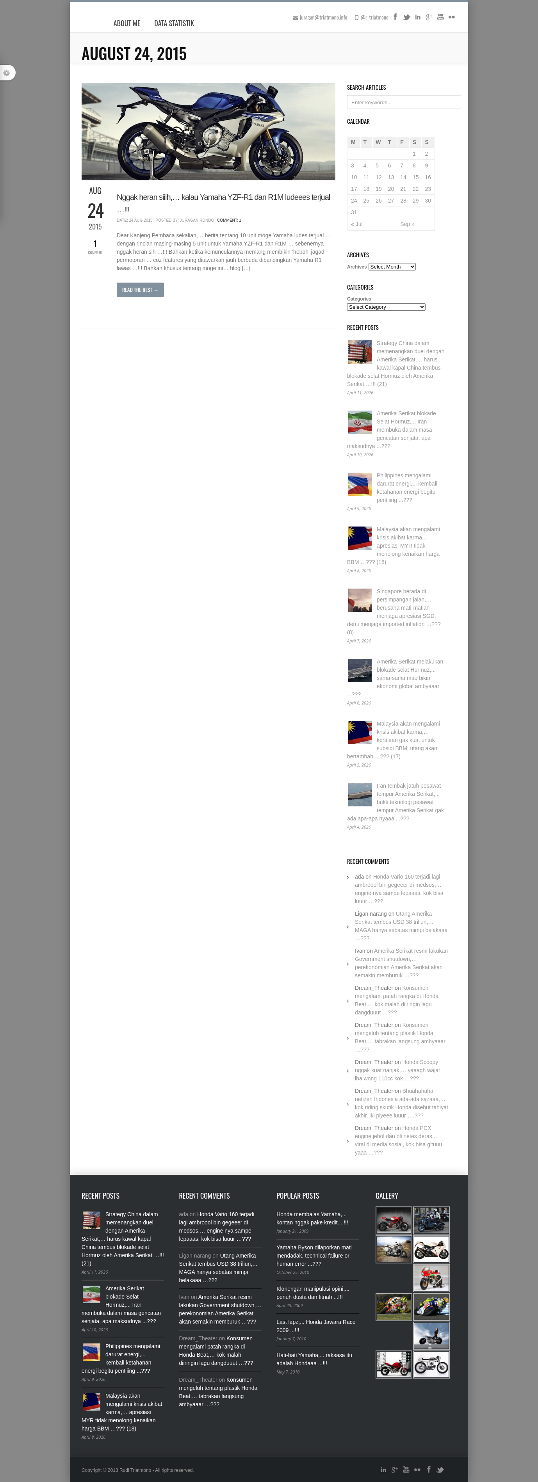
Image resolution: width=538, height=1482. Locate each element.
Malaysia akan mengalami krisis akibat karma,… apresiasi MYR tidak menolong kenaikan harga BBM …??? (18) (393, 545)
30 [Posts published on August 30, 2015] (428, 200)
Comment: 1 (229, 220)
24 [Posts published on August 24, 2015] (354, 200)
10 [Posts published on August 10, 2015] (354, 177)
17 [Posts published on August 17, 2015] (354, 189)
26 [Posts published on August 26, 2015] (379, 200)
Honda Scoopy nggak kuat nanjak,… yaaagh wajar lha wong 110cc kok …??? (397, 1070)
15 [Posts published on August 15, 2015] (416, 177)
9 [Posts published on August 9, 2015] (426, 165)
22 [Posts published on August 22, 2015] (416, 189)
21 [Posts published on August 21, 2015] (403, 189)
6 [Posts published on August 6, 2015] (389, 165)
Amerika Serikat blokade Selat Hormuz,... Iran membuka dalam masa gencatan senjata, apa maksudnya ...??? (391, 429)
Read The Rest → (140, 290)
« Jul (357, 224)
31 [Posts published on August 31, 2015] (354, 212)
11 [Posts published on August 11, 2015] (366, 177)
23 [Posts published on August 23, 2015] (428, 189)
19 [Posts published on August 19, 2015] (379, 189)
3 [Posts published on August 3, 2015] (352, 165)
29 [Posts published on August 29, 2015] (416, 200)
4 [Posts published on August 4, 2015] (365, 165)
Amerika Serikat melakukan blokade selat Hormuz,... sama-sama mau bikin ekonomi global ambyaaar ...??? (395, 677)
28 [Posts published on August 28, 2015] (403, 200)
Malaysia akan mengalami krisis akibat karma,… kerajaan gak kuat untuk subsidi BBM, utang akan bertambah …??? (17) (393, 740)
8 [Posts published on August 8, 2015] (414, 165)
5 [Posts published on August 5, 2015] (377, 165)
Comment (95, 246)
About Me (127, 23)
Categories (359, 299)
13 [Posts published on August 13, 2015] (391, 177)
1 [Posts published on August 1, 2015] (414, 154)
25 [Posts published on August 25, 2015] (366, 200)
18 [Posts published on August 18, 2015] (366, 189)
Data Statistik (174, 23)
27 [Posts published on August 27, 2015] (391, 200)
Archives (357, 267)
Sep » (407, 224)
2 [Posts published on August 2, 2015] (426, 154)
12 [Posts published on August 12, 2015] (379, 177)
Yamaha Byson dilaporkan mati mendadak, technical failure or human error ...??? (314, 1255)
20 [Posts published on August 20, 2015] (391, 189)
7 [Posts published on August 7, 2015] (401, 165)
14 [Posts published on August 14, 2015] (403, 177)
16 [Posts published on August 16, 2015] (428, 177)
